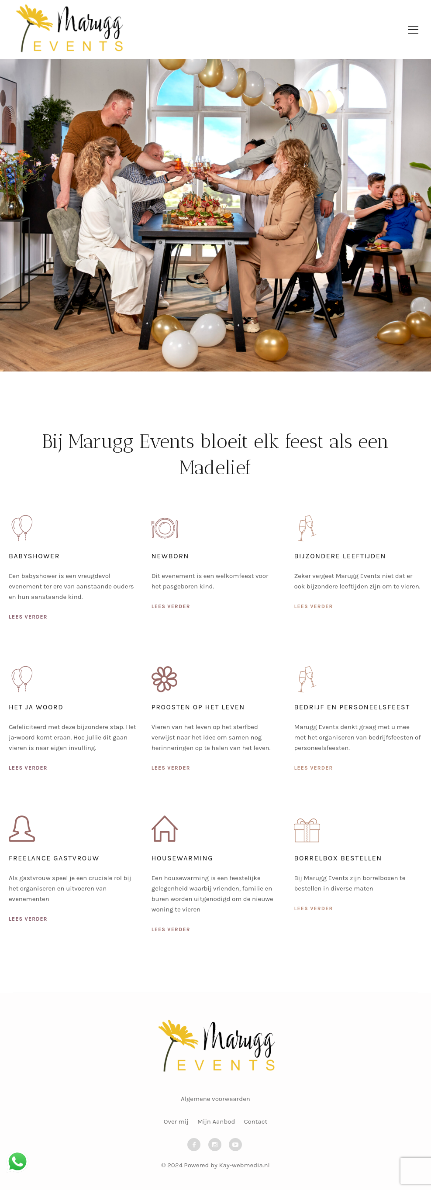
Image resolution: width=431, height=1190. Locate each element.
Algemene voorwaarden (215, 1099)
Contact (255, 1121)
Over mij (176, 1121)
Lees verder (28, 617)
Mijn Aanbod (216, 1121)
